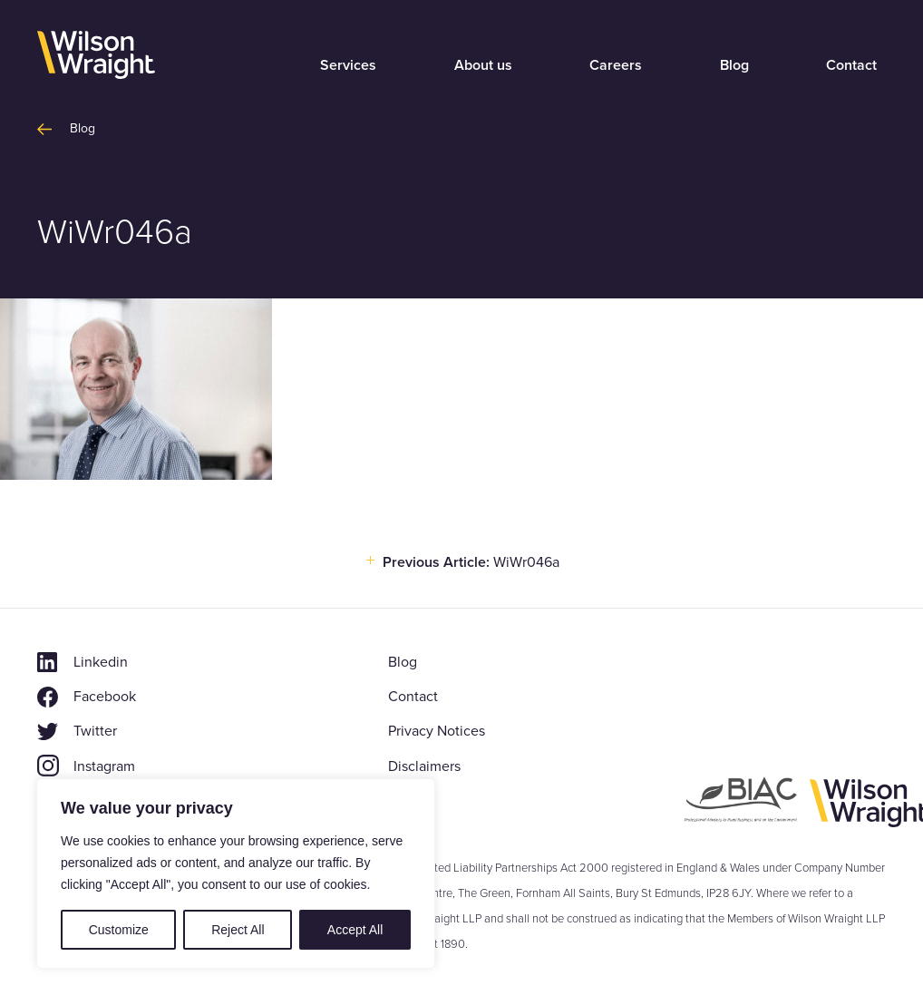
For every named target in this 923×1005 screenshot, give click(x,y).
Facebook (104, 696)
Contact (851, 64)
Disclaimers (424, 766)
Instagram (104, 766)
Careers (615, 64)
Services (348, 64)
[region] (235, 873)
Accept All (355, 929)
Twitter (95, 730)
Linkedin (100, 661)
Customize (119, 929)
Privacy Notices (436, 730)
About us (483, 64)
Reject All (237, 929)
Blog (734, 64)
